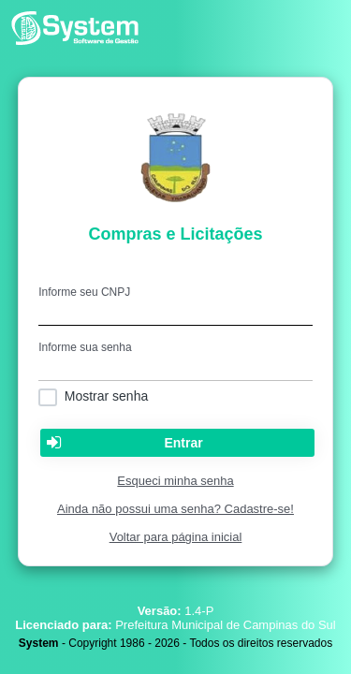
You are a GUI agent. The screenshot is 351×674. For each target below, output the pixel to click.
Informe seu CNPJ (84, 292)
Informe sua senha (84, 347)
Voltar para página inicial (176, 537)
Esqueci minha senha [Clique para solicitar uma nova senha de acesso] (175, 481)
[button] (177, 443)
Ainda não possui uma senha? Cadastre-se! (175, 509)
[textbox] (175, 312)
